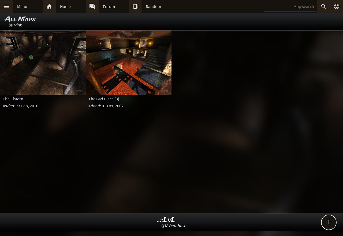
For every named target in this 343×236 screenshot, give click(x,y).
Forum (109, 6)
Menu (22, 6)
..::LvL (167, 220)
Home (65, 6)
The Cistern (13, 98)
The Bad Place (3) (103, 98)
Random (153, 6)
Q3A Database (173, 225)
